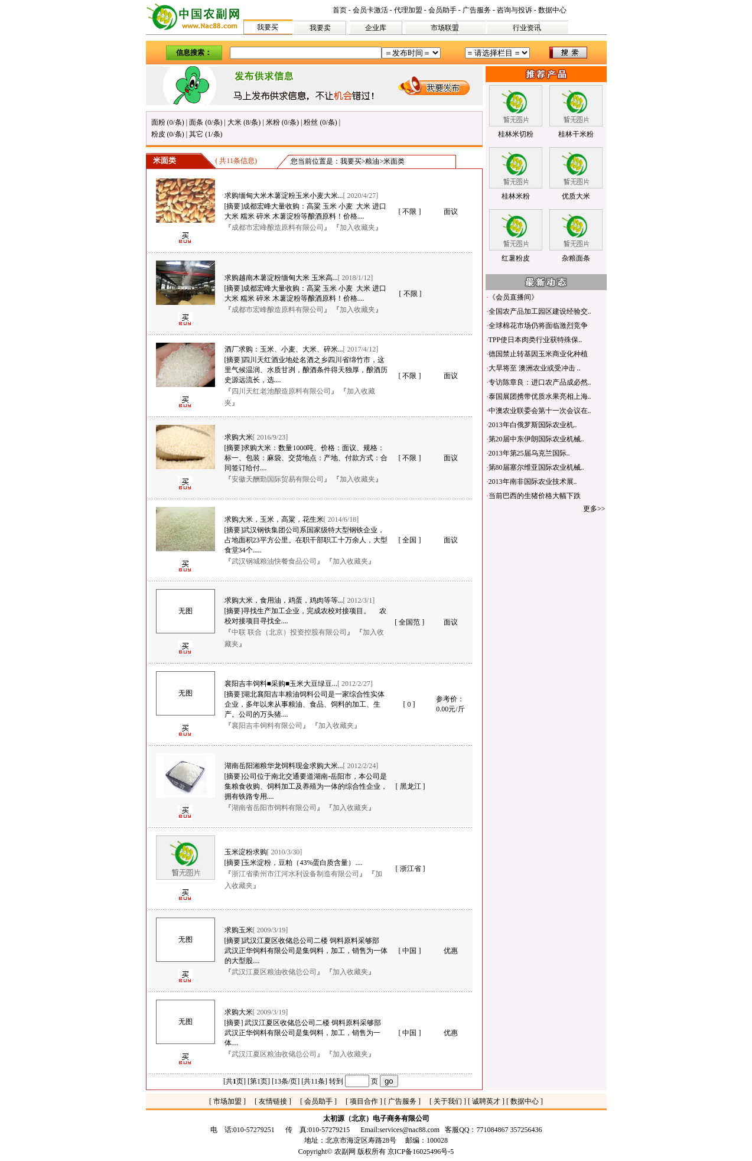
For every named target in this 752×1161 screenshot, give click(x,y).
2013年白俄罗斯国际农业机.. (533, 425)
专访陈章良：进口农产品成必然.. (540, 382)
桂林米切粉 (515, 134)
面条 (196, 122)
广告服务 (477, 10)
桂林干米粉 (576, 134)
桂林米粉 (516, 196)
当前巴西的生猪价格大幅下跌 (535, 496)
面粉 (158, 122)
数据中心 (552, 10)
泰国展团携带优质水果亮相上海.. (540, 396)
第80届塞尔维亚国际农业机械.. (536, 467)
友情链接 (273, 1101)
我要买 (267, 27)
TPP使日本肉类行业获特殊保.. (535, 340)
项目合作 (364, 1101)
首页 (340, 10)
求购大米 (238, 437)
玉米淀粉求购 (245, 852)
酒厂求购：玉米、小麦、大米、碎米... (283, 349)
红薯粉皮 (516, 258)
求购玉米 (238, 930)
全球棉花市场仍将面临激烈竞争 (538, 325)
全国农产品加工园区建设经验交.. (540, 311)
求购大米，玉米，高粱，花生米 (274, 519)
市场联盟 (445, 28)
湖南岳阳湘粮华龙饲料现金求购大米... (283, 766)
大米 (234, 122)
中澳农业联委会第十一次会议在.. (540, 410)
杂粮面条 (576, 258)
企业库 (375, 28)
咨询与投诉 (514, 10)
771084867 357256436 (509, 1130)
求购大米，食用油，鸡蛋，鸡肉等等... (283, 600)
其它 (196, 134)
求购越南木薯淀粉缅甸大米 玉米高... (281, 278)
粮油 (372, 161)
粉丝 (311, 122)
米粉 (273, 122)
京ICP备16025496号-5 (421, 1151)
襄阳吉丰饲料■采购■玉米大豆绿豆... (281, 683)
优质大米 (576, 196)
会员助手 (442, 10)
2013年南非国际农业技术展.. (533, 481)
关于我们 (448, 1101)
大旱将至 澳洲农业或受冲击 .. (535, 368)
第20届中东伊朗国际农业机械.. (536, 439)
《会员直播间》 (513, 297)
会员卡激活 (370, 10)
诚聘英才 (486, 1101)
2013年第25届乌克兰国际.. (529, 453)
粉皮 (158, 134)
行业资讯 (527, 28)
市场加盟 (227, 1101)
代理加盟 (408, 10)
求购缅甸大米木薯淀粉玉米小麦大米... (283, 195)
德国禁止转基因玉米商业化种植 (538, 354)
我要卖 (320, 28)
